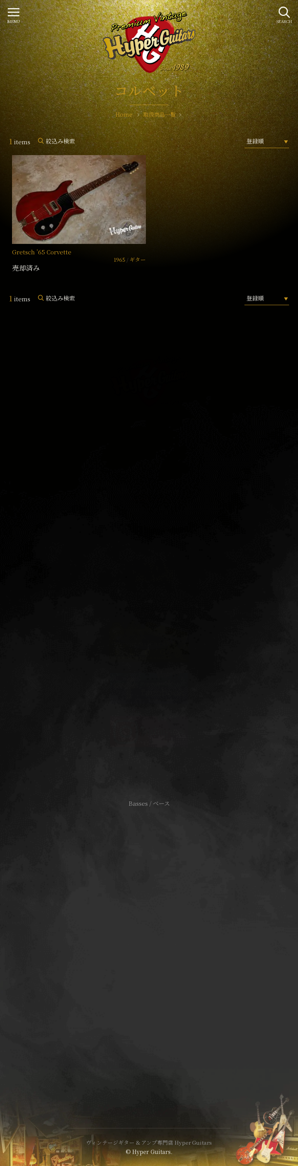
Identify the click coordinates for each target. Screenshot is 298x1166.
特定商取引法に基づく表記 (149, 945)
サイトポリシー (149, 933)
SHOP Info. (149, 571)
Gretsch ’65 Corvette (41, 252)
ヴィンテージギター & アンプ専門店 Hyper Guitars (149, 1142)
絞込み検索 (60, 141)
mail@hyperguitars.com (160, 548)
